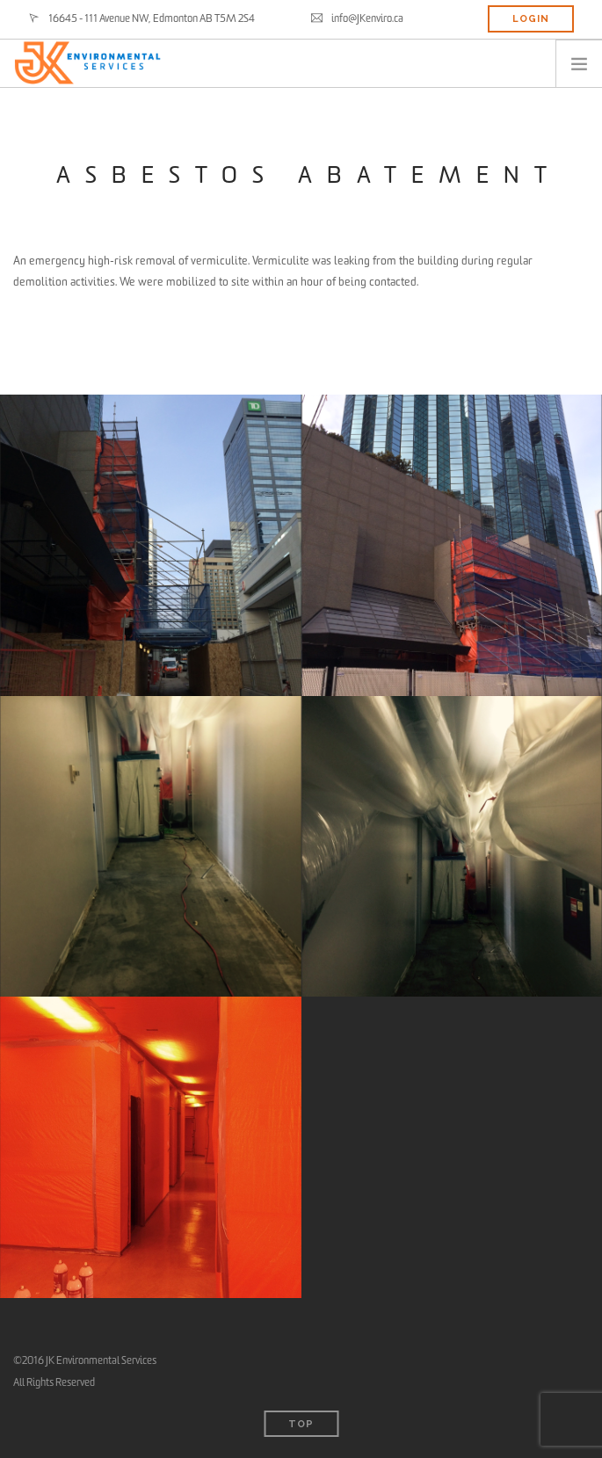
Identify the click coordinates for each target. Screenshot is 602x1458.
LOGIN (530, 19)
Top (301, 1424)
